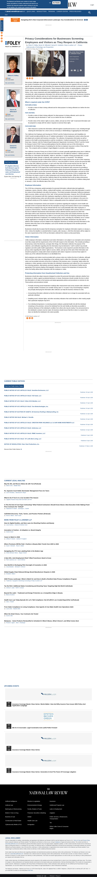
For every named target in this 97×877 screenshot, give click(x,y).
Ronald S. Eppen (10, 622)
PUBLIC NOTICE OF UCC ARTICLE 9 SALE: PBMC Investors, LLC (24, 433)
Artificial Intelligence (11, 801)
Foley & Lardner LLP (70, 45)
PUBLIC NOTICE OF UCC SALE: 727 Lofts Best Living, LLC (22, 439)
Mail (75, 70)
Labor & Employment (56, 809)
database (57, 842)
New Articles (2, 26)
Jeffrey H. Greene (10, 539)
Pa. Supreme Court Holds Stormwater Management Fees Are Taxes (26, 491)
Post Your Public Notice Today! (14, 386)
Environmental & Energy (34, 805)
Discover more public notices (12, 449)
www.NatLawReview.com (11, 843)
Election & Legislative (33, 801)
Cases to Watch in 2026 (12, 537)
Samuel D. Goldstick (13, 146)
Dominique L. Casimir (23, 508)
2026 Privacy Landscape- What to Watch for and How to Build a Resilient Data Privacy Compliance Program (40, 579)
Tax (51, 822)
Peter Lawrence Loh (11, 559)
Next (87, 20)
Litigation (52, 813)
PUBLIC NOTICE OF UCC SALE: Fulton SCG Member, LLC (22, 401)
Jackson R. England (21, 539)
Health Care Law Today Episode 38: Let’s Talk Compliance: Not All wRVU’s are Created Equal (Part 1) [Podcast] (41, 600)
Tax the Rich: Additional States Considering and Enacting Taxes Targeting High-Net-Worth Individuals (38, 586)
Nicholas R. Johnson (20, 566)
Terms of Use (77, 840)
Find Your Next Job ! (11, 162)
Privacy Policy (86, 840)
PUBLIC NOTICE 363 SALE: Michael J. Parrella (18, 417)
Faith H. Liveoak (20, 587)
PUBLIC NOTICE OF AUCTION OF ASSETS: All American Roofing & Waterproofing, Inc (31, 412)
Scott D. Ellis (9, 615)
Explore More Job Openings (11, 176)
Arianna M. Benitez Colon (20, 525)
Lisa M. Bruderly (10, 492)
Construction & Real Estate (13, 820)
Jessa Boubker (10, 566)
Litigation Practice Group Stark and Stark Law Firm (19, 499)
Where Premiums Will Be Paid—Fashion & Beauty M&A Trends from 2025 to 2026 (31, 544)
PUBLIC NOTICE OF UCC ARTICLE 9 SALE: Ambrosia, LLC (22, 428)
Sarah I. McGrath (10, 546)
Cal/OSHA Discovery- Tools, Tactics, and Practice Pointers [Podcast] (27, 514)
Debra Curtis (9, 485)
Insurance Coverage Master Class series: (26, 750)
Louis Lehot (9, 608)
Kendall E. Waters (10, 573)
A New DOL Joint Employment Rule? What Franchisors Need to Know (27, 558)
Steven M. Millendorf (13, 110)
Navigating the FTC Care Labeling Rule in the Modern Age (23, 551)
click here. (30, 870)
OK (50, 2)
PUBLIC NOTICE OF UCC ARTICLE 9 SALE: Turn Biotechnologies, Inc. (26, 406)
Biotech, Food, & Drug (11, 813)
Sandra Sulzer (9, 532)
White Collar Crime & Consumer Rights (59, 827)
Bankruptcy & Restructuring (13, 809)
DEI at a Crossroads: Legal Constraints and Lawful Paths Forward (34, 727)
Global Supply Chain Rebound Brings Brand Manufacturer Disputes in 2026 (29, 572)
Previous (85, 20)
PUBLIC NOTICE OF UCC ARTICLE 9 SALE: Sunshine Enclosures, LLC (26, 390)
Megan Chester (23, 553)
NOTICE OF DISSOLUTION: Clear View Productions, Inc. (21, 444)
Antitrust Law (9, 805)
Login (92, 5)
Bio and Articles (10, 83)
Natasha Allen (16, 608)
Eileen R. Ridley (13, 75)
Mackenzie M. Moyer (21, 492)
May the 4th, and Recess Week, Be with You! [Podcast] (22, 484)
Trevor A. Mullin (20, 546)
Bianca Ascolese (10, 594)
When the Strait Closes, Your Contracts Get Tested (21, 614)
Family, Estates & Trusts (34, 809)
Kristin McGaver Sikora (12, 553)
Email (9, 78)
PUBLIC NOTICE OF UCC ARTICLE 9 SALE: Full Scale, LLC (22, 395)
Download (78, 70)
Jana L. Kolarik (10, 601)
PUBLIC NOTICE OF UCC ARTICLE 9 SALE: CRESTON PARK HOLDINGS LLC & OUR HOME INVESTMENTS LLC (39, 422)
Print (72, 70)
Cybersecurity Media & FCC (13, 824)
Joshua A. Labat (10, 587)
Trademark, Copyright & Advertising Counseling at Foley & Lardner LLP (24, 580)
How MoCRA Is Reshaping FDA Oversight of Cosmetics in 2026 (25, 565)
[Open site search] (89, 12)
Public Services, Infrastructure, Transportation (59, 817)
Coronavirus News (74, 59)
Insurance (52, 801)
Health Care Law (32, 820)
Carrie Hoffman (21, 559)
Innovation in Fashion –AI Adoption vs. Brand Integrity (22, 530)
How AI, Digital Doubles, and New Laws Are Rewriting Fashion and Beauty (29, 523)
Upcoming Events (11, 686)
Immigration (30, 824)
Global (29, 817)
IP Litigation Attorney (12, 166)
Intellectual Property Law (57, 805)
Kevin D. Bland (10, 515)
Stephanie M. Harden (11, 508)
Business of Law (10, 817)
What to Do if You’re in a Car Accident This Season (21, 498)
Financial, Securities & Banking (36, 813)
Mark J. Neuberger (20, 622)
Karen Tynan (18, 515)
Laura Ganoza (9, 525)
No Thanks (56, 2)
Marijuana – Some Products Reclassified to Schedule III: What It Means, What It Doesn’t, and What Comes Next (41, 621)
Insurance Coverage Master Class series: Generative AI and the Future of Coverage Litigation (44, 772)
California (71, 61)
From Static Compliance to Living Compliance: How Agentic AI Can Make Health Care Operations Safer (39, 607)
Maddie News (17, 485)
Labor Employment (74, 56)
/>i (81, 70)
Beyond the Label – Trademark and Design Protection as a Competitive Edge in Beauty (33, 593)
